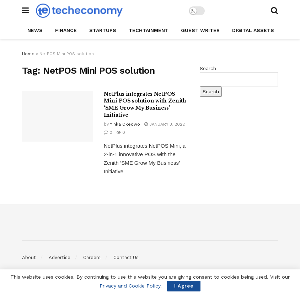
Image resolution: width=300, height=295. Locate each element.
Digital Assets (253, 30)
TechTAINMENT (148, 30)
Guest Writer (200, 30)
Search (208, 68)
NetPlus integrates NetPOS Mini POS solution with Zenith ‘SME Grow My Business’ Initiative (145, 104)
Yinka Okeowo (125, 124)
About (29, 257)
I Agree (183, 286)
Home (28, 53)
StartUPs (102, 30)
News (35, 30)
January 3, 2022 (164, 124)
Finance (66, 30)
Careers (92, 257)
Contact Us (126, 257)
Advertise (59, 257)
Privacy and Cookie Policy (130, 286)
